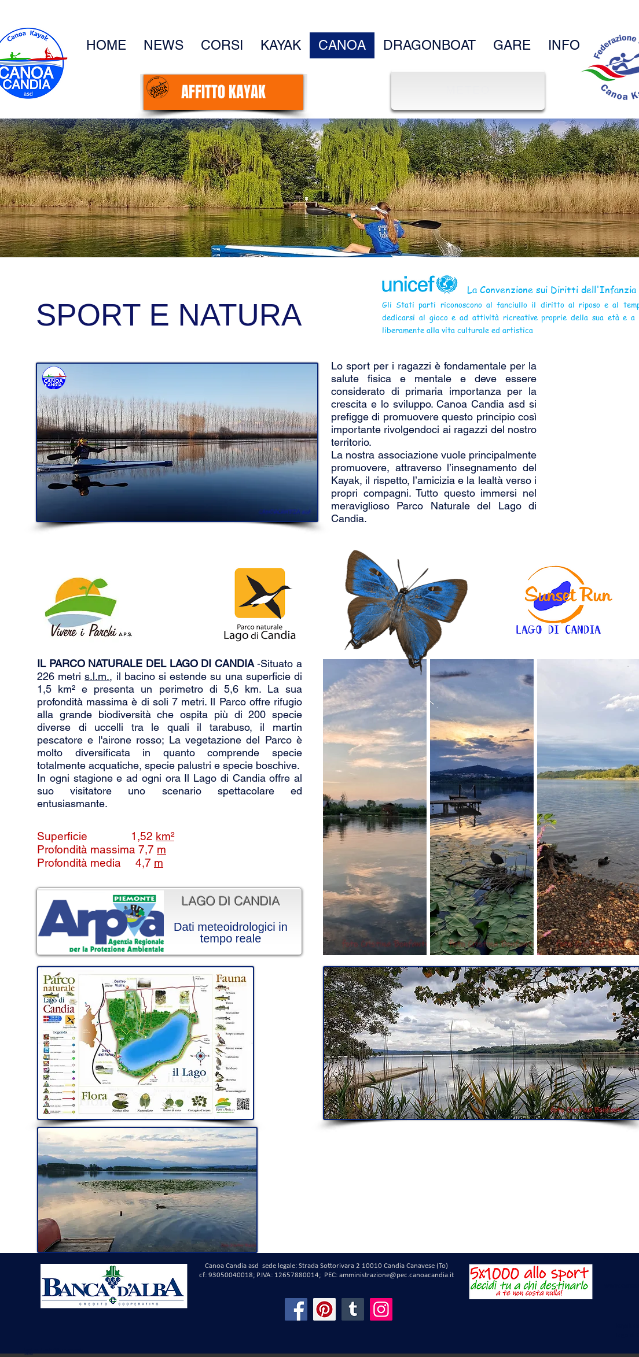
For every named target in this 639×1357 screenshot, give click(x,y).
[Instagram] (381, 1309)
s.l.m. (97, 676)
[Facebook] (296, 1309)
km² (165, 836)
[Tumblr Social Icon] (352, 1309)
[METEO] (469, 90)
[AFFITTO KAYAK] (223, 92)
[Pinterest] (324, 1309)
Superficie (62, 836)
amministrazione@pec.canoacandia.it (396, 1275)
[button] (564, 45)
